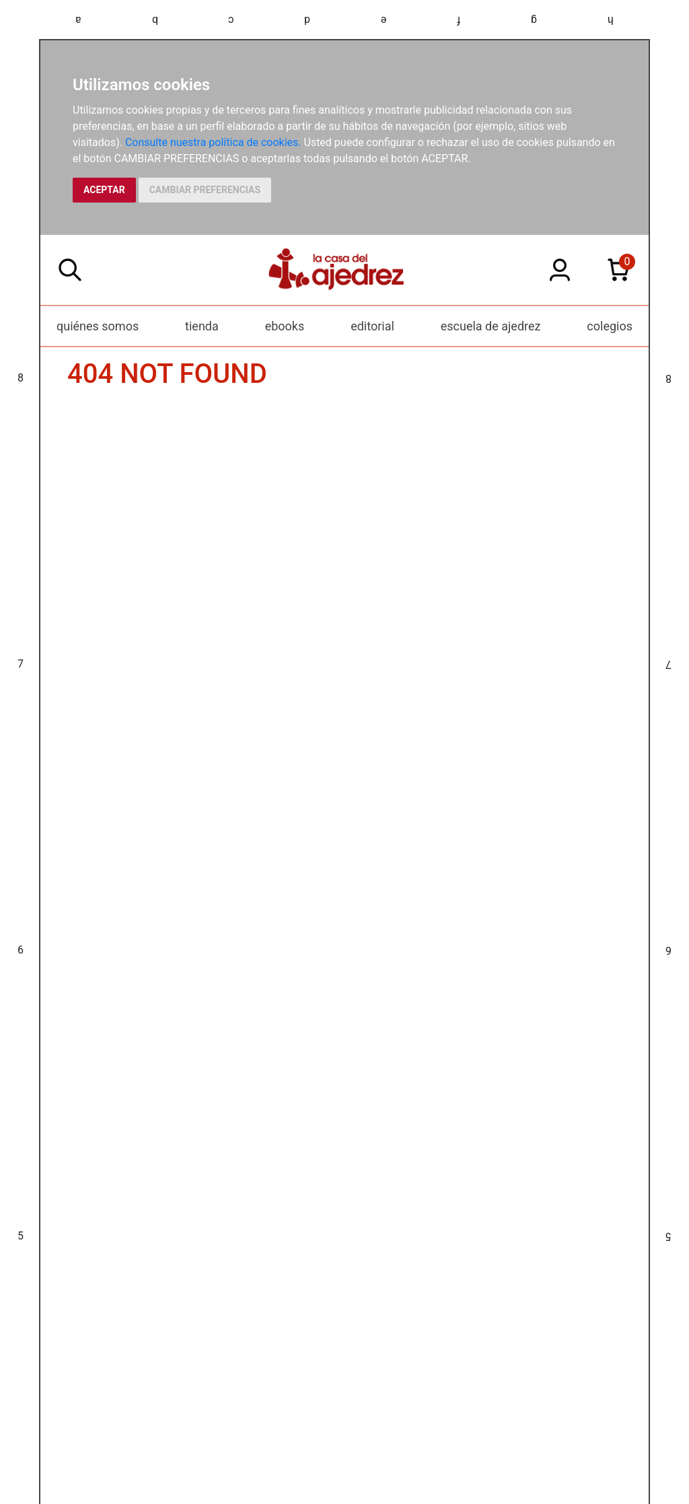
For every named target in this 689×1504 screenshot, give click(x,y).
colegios (609, 326)
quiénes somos (98, 326)
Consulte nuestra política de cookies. (213, 142)
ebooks (285, 326)
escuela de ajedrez (491, 326)
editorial (372, 326)
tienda (202, 326)
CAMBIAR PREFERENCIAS (204, 189)
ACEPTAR (104, 189)
